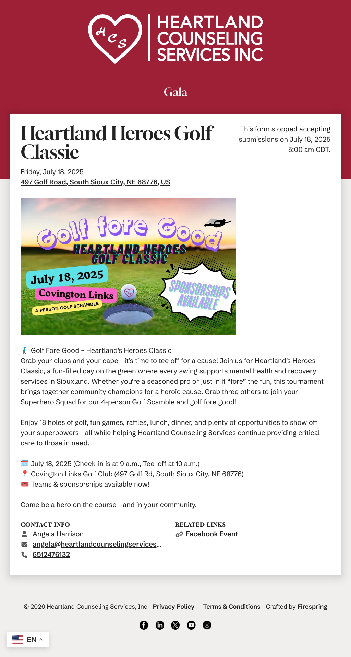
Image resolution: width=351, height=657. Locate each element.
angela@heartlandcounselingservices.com (102, 544)
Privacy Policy (174, 606)
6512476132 (51, 554)
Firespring (312, 606)
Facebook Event (212, 534)
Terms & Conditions (232, 606)
